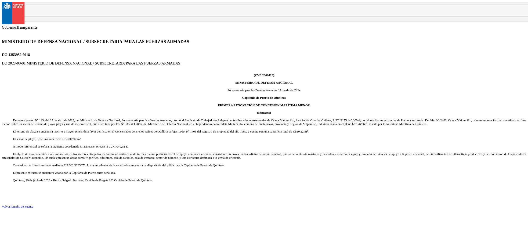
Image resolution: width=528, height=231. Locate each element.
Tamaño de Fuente (21, 206)
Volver (6, 206)
